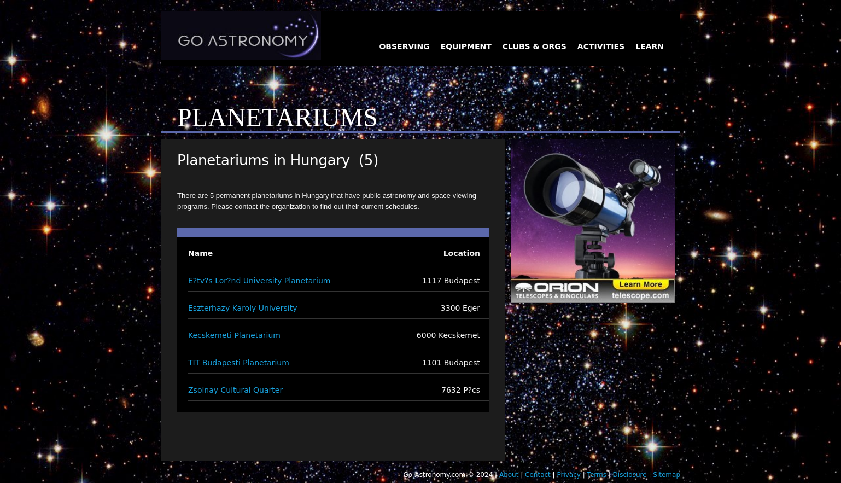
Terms (596, 475)
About (508, 475)
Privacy (568, 475)
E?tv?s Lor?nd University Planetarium (259, 280)
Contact (538, 475)
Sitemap (666, 475)
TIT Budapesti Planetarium (238, 362)
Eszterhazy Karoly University (242, 308)
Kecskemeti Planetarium (234, 335)
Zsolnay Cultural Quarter (235, 390)
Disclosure (630, 475)
